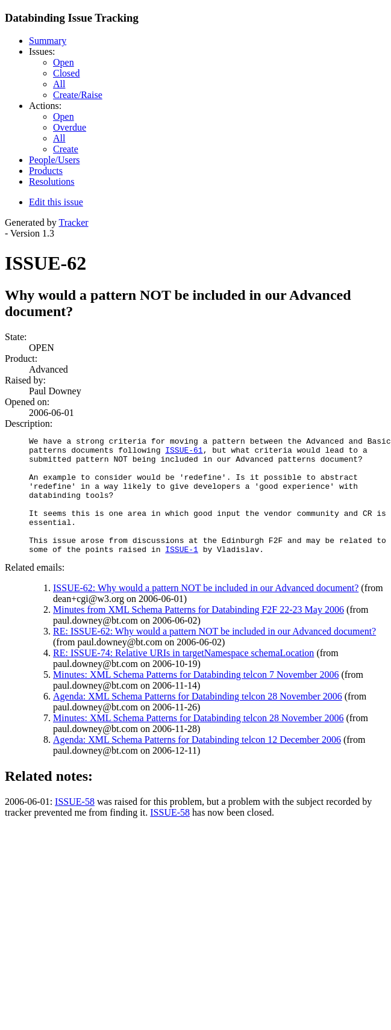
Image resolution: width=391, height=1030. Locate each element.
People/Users (54, 160)
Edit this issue (56, 202)
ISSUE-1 (181, 572)
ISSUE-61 (183, 453)
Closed (66, 73)
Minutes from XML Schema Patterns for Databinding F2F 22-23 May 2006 (198, 633)
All (59, 84)
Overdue (69, 127)
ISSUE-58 (75, 825)
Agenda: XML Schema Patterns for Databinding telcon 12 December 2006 (197, 763)
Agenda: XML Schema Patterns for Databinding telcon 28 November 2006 (197, 720)
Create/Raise (77, 95)
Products (46, 171)
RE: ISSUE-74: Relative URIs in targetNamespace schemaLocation (183, 676)
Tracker (73, 222)
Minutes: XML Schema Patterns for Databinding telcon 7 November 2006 (196, 698)
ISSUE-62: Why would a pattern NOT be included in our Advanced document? (205, 611)
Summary (47, 41)
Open (63, 62)
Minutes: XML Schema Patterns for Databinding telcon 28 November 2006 (198, 741)
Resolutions (52, 181)
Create (65, 149)
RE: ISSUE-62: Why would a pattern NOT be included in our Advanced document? (214, 655)
